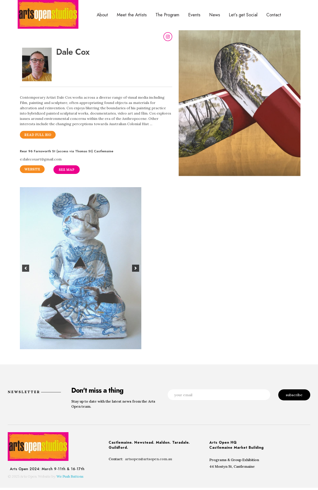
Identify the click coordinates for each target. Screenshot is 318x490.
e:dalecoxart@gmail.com (41, 159)
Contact (273, 15)
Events (194, 15)
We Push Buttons (70, 478)
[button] (38, 135)
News (214, 15)
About (102, 15)
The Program (167, 15)
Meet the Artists (132, 15)
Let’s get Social (243, 15)
